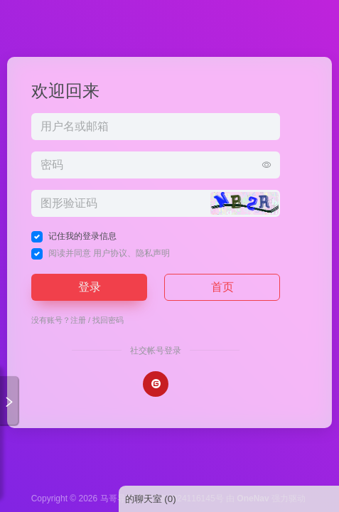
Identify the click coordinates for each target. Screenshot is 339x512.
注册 (78, 320)
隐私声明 (153, 253)
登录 (89, 287)
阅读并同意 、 (109, 253)
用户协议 (110, 253)
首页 (222, 287)
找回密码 (108, 320)
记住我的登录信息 (82, 236)
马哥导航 (117, 498)
